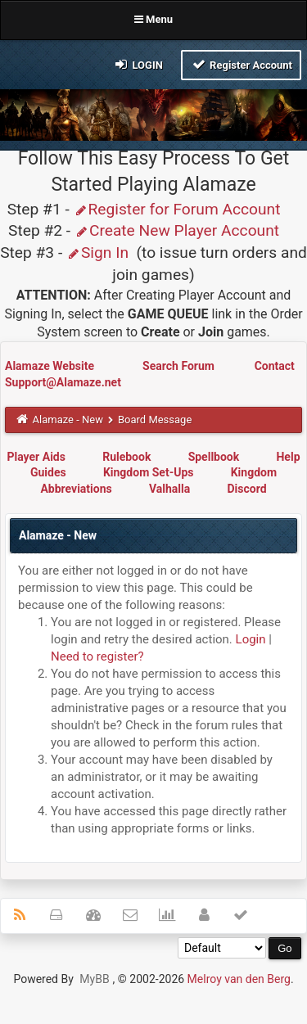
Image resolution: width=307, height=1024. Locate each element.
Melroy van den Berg (239, 979)
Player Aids (36, 456)
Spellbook (214, 456)
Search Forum (179, 365)
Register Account (241, 64)
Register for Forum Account (177, 209)
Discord (246, 488)
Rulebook (126, 456)
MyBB (94, 979)
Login (138, 64)
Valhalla (169, 488)
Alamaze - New (68, 419)
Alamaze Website (51, 365)
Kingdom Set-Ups (148, 472)
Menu (153, 19)
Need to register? (97, 656)
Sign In (97, 252)
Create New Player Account (176, 230)
